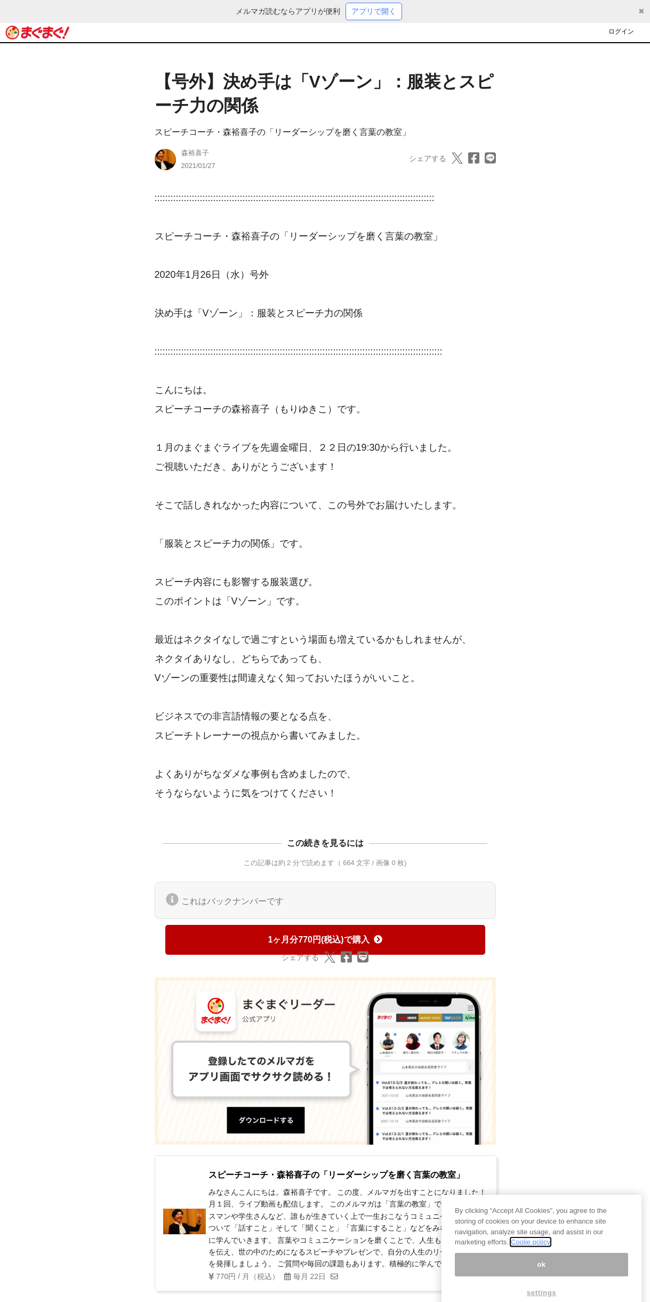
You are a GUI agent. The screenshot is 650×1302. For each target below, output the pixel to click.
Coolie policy (530, 1275)
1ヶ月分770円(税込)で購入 (325, 939)
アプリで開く (373, 11)
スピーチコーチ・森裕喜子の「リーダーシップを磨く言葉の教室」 (283, 132)
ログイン (621, 31)
